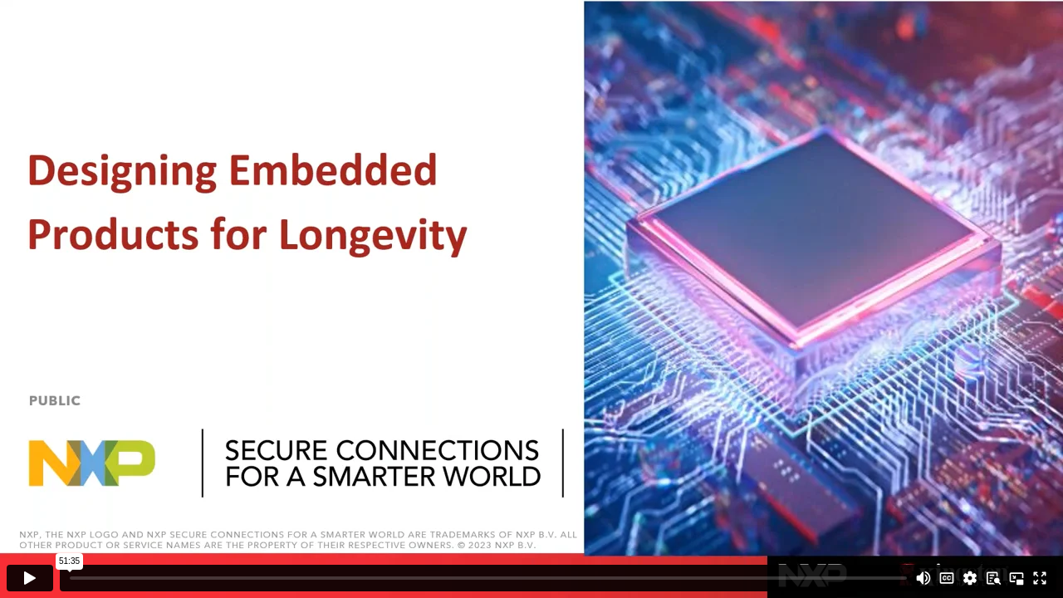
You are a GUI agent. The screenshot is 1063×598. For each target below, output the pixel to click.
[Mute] (923, 578)
